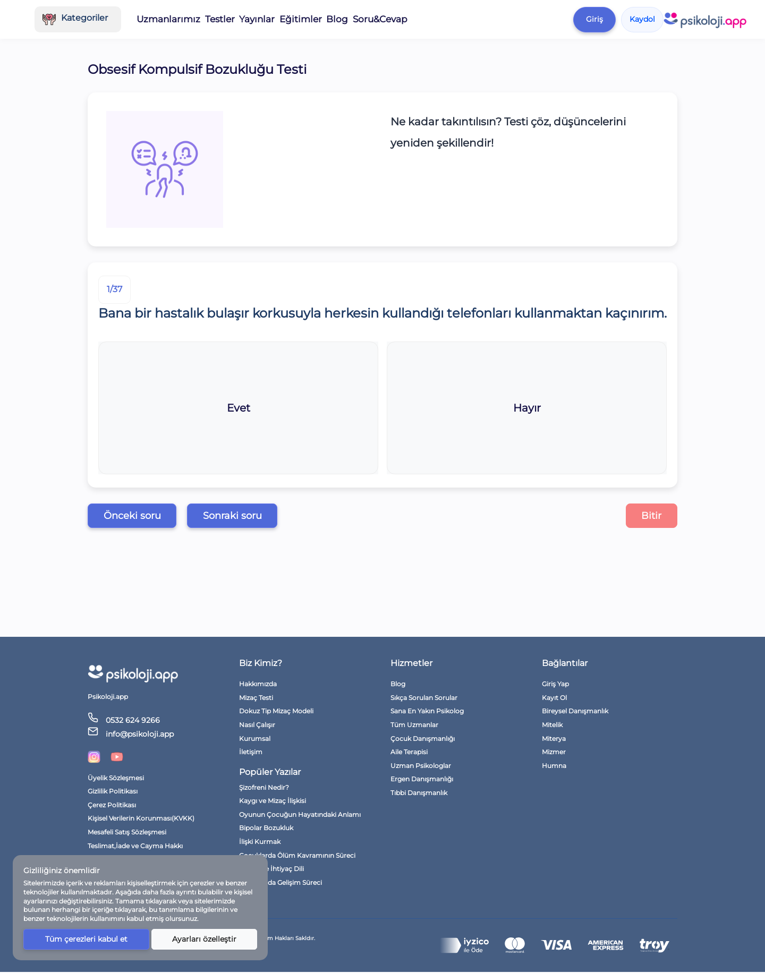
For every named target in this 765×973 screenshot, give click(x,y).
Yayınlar (342, 19)
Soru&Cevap (464, 19)
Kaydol (725, 19)
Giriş (677, 19)
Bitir (649, 516)
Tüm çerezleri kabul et (86, 939)
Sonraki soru (247, 516)
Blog (422, 19)
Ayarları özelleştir (204, 939)
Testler (305, 19)
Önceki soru (137, 516)
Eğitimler (385, 19)
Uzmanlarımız (256, 19)
